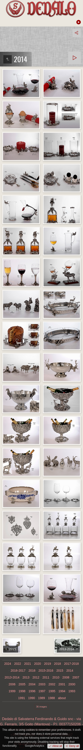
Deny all (73, 745)
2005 (22, 684)
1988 (51, 698)
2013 (26, 677)
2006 (12, 684)
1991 (21, 698)
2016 (32, 670)
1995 (51, 691)
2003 (42, 684)
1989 (41, 698)
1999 (12, 691)
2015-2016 (46, 670)
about (62, 698)
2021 (27, 663)
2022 (17, 663)
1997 (42, 691)
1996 (32, 691)
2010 (55, 677)
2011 (45, 677)
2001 (61, 684)
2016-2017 (18, 670)
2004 (32, 684)
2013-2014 (12, 677)
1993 (71, 691)
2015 (59, 670)
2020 (37, 663)
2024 (7, 663)
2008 (65, 677)
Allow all (57, 745)
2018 (57, 663)
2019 (47, 663)
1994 (61, 691)
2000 (71, 684)
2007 (75, 677)
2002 (51, 684)
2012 (36, 677)
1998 (22, 691)
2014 (69, 670)
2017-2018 (71, 663)
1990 (31, 698)
